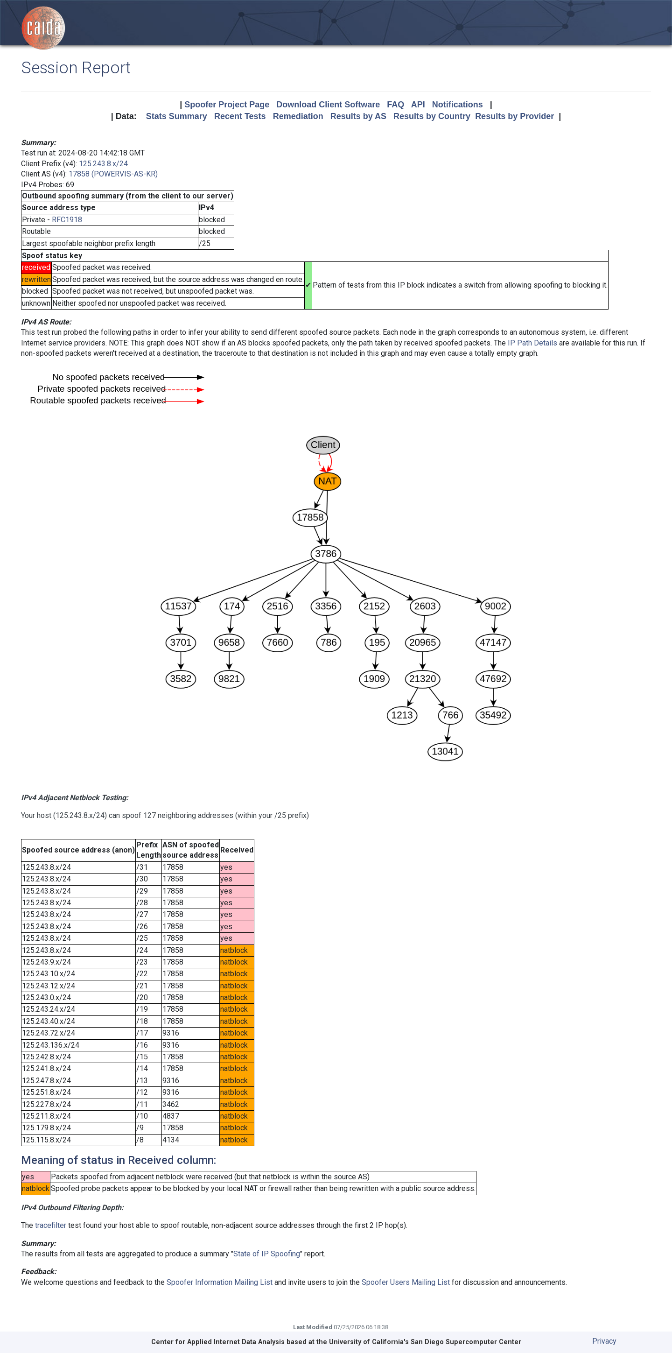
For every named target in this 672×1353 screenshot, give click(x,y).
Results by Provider (514, 116)
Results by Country (431, 116)
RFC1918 (67, 219)
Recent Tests (240, 116)
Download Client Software (328, 104)
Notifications (457, 104)
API (418, 104)
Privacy (604, 1341)
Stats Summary (176, 116)
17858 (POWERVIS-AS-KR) (113, 173)
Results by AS (358, 116)
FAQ (395, 104)
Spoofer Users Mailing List (406, 1282)
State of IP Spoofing (266, 1253)
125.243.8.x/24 (103, 163)
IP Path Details (532, 342)
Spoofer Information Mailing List (220, 1282)
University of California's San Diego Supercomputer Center (425, 1342)
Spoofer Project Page (226, 104)
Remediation (298, 116)
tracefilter (50, 1225)
